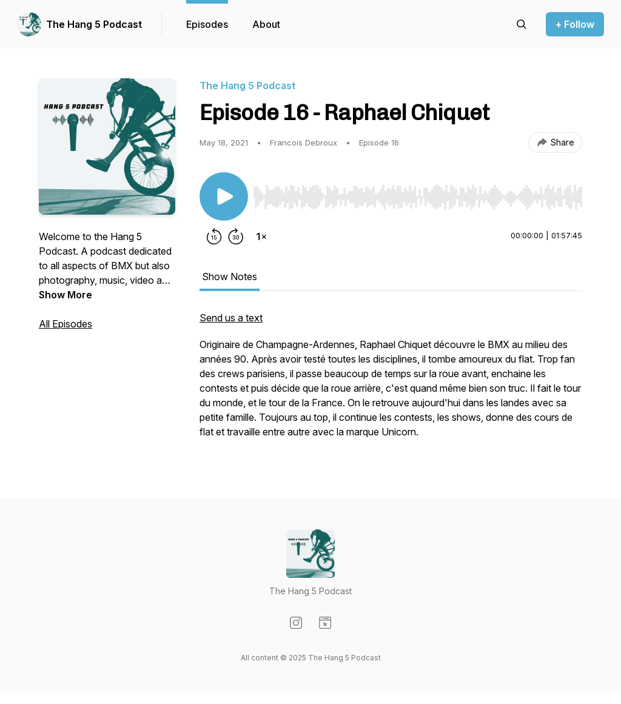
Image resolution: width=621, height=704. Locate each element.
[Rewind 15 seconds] (214, 236)
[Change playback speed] (261, 236)
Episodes (207, 24)
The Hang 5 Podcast (94, 24)
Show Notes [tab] (229, 276)
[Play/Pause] (224, 196)
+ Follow (575, 24)
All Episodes (65, 324)
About (266, 24)
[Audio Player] (417, 193)
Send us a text (231, 318)
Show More (65, 295)
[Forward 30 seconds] (235, 236)
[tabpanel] (391, 380)
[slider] (417, 197)
